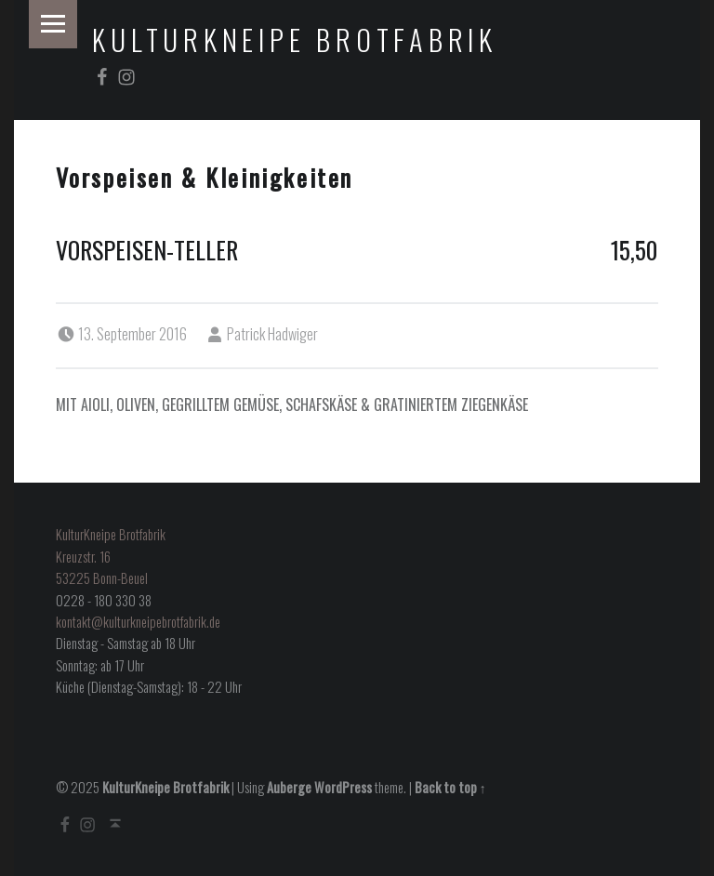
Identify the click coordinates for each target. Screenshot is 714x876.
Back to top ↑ (450, 787)
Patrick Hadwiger (272, 334)
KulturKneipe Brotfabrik (294, 39)
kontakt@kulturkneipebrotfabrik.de (138, 621)
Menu (53, 24)
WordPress (343, 787)
